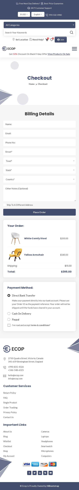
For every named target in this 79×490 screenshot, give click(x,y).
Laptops (45, 436)
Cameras (45, 431)
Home (32, 84)
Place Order (39, 212)
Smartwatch (46, 446)
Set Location (22, 39)
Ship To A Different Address (20, 205)
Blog (5, 436)
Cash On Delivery (21, 313)
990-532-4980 (55, 15)
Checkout (7, 446)
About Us (7, 431)
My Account (8, 456)
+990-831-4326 (16, 367)
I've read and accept (31, 325)
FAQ (5, 397)
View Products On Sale (59, 54)
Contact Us (8, 417)
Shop (5, 451)
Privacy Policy (10, 412)
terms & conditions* (40, 325)
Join (60, 39)
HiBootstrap (53, 486)
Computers (46, 456)
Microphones (47, 451)
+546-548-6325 (16, 370)
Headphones (47, 441)
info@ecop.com (15, 378)
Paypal (15, 319)
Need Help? (38, 39)
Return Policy (9, 393)
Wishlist (7, 441)
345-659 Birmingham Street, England (25, 361)
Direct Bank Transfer (23, 295)
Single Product (10, 402)
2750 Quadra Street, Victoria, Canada (25, 358)
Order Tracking (10, 407)
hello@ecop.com (15, 375)
